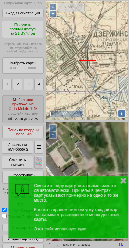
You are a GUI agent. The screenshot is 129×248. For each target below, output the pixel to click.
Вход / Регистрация (23, 13)
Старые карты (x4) (23, 239)
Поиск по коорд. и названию (23, 132)
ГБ (121, 244)
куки (82, 229)
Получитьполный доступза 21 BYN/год (23, 29)
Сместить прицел (17, 162)
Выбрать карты (23, 65)
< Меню (71, 6)
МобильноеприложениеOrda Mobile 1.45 (23, 109)
